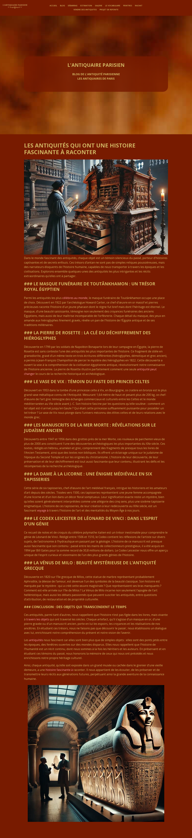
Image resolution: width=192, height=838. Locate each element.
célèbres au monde (74, 298)
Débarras (72, 6)
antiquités (36, 640)
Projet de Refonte (109, 10)
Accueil (53, 6)
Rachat (138, 6)
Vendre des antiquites (85, 10)
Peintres (127, 6)
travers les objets (37, 619)
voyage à (43, 510)
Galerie (98, 6)
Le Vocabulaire (112, 6)
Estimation (86, 6)
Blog (62, 6)
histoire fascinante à (59, 670)
